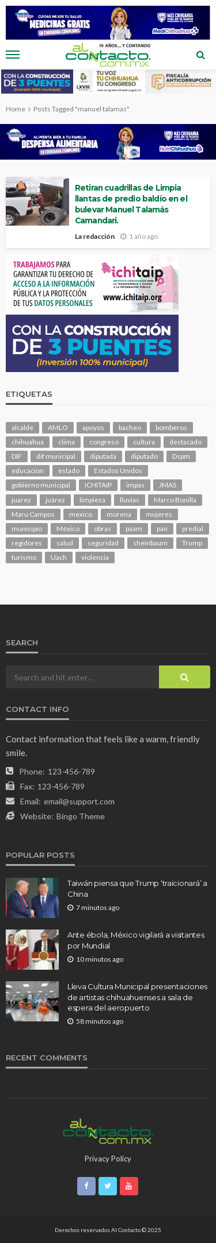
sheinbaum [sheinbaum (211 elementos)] (150, 543)
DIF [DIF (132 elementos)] (17, 456)
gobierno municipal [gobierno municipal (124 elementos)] (41, 485)
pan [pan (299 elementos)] (162, 528)
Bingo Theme (80, 816)
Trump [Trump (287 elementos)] (192, 543)
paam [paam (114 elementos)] (134, 528)
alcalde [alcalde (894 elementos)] (22, 427)
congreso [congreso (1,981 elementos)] (104, 441)
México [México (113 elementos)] (67, 528)
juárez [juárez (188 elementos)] (55, 499)
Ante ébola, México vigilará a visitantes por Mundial (135, 940)
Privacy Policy (108, 1158)
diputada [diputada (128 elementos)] (103, 456)
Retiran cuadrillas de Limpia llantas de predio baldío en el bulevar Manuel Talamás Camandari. (131, 204)
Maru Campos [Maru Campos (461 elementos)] (33, 514)
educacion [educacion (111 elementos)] (28, 470)
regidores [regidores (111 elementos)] (27, 543)
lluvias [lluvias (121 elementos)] (129, 499)
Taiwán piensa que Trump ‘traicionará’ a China (137, 888)
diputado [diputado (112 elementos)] (144, 456)
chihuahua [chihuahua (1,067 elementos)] (28, 441)
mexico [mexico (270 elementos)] (80, 514)
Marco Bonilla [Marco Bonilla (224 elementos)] (175, 499)
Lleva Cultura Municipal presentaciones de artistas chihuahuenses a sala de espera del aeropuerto (137, 997)
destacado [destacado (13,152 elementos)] (185, 441)
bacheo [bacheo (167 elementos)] (130, 427)
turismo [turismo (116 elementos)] (24, 557)
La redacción (95, 236)
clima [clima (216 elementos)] (66, 441)
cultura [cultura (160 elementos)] (144, 441)
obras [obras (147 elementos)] (102, 528)
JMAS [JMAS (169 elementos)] (167, 485)
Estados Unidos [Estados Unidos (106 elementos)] (118, 470)
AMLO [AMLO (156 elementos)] (58, 427)
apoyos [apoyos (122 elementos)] (93, 427)
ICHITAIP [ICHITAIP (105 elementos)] (98, 485)
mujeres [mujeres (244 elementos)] (159, 514)
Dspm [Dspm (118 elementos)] (181, 456)
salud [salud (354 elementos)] (64, 543)
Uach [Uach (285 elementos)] (59, 557)
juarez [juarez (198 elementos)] (21, 499)
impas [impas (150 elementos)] (135, 485)
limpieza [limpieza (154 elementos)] (92, 499)
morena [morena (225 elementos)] (119, 514)
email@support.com (79, 801)
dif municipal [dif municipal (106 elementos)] (55, 456)
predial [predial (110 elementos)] (192, 528)
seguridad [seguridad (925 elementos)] (103, 543)
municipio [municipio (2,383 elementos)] (27, 528)
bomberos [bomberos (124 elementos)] (171, 427)
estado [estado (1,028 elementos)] (68, 470)
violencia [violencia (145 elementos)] (95, 557)
